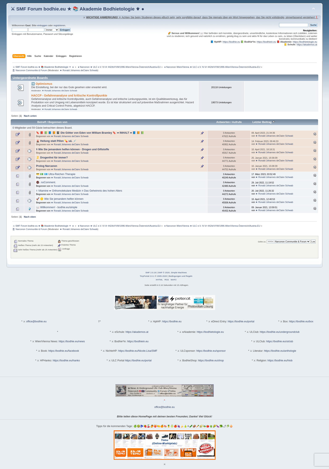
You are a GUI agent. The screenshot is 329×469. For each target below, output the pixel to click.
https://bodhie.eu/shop (211, 360)
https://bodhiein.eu (266, 41)
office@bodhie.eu (36, 321)
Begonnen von (58, 122)
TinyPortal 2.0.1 (147, 276)
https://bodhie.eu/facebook (63, 350)
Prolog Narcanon (46, 166)
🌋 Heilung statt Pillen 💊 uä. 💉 (56, 141)
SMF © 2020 (164, 272)
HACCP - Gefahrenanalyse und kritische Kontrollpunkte (69, 95)
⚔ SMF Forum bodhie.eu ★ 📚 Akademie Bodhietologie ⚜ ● (77, 9)
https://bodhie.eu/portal (241, 321)
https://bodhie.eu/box (301, 321)
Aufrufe (237, 122)
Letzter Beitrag (263, 122)
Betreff (41, 122)
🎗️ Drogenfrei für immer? (52, 157)
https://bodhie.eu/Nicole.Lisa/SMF (137, 350)
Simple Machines (179, 272)
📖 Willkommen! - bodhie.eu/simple (56, 207)
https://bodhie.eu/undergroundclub (279, 332)
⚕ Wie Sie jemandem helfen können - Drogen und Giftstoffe (72, 149)
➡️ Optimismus (41, 83)
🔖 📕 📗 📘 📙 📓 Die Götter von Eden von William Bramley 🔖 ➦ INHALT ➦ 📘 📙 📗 (90, 132)
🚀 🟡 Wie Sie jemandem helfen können (59, 198)
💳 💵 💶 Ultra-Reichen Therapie (55, 174)
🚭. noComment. (46, 182)
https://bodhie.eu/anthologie (280, 350)
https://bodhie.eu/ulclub (279, 341)
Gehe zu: (262, 241)
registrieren (59, 25)
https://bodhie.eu (231, 41)
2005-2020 (162, 276)
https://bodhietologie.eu (305, 41)
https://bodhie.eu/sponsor (211, 350)
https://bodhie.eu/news (72, 341)
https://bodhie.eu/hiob (280, 360)
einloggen (42, 25)
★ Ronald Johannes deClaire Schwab (78, 70)
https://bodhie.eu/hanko (66, 360)
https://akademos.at (307, 44)
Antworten (223, 122)
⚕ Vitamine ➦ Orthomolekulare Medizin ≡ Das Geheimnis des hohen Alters (79, 190)
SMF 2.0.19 (150, 272)
